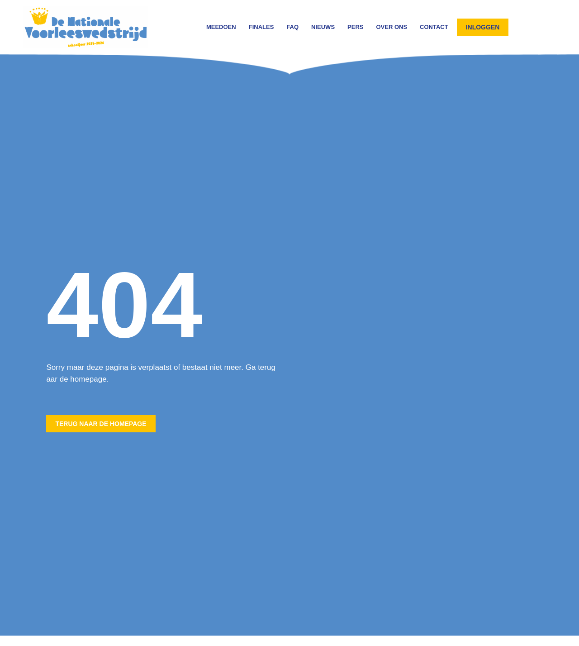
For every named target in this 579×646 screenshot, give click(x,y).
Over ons (391, 27)
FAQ (292, 27)
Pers (355, 27)
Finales (261, 27)
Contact (434, 27)
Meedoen (221, 27)
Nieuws (323, 27)
